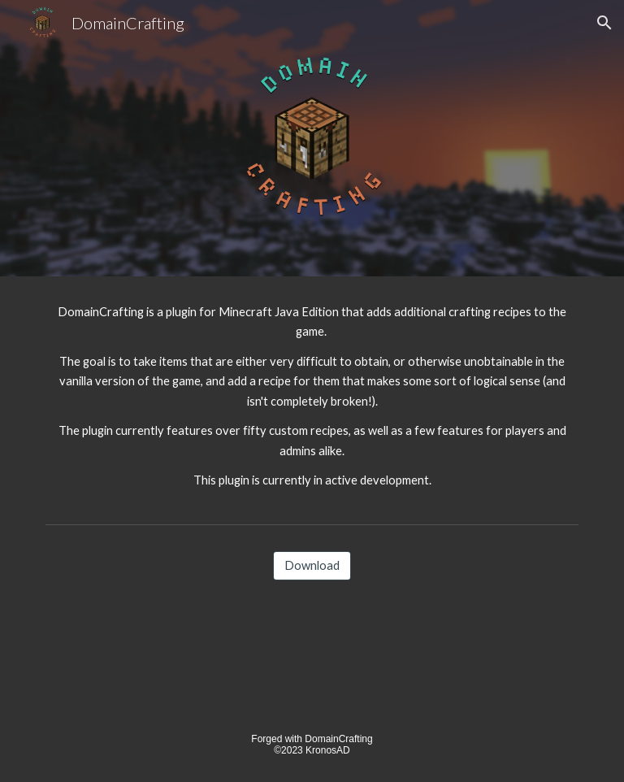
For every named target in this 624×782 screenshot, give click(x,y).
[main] (312, 396)
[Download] (311, 565)
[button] (604, 22)
